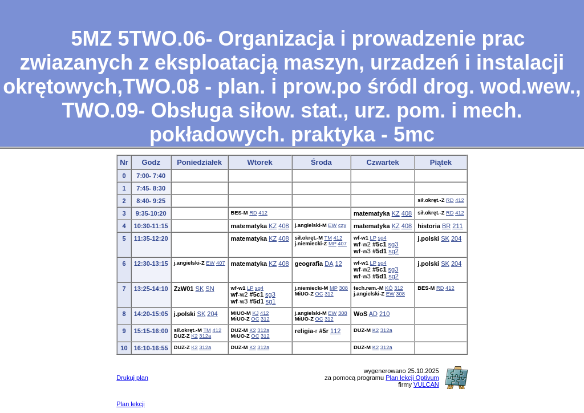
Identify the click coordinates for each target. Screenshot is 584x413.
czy (342, 225)
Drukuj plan (132, 377)
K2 (194, 336)
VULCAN (426, 384)
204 (456, 238)
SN (209, 288)
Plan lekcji (130, 403)
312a (205, 336)
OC (319, 294)
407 (342, 243)
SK (445, 238)
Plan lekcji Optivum (412, 377)
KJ (255, 313)
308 (343, 288)
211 (457, 225)
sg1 (271, 301)
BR (446, 225)
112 (335, 330)
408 (407, 213)
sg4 (382, 238)
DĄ (329, 263)
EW (332, 225)
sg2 (393, 251)
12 (338, 263)
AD (373, 313)
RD (450, 200)
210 (384, 313)
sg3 (393, 244)
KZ (396, 213)
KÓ (389, 288)
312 (329, 294)
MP (332, 243)
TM (328, 238)
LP (373, 238)
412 (459, 200)
